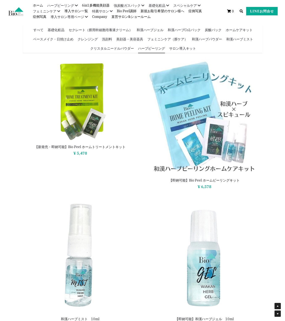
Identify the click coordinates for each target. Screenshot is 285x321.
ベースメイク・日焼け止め (53, 39)
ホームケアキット (239, 30)
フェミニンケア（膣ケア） (167, 39)
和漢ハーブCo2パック (184, 30)
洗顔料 (107, 39)
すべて (38, 30)
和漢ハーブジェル (150, 30)
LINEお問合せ (262, 11)
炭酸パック (213, 30)
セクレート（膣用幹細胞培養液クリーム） (100, 30)
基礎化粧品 (56, 30)
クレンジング (88, 39)
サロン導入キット (182, 48)
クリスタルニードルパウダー (112, 48)
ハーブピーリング (151, 48)
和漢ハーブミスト (239, 39)
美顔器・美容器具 (129, 39)
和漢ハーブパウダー (207, 39)
